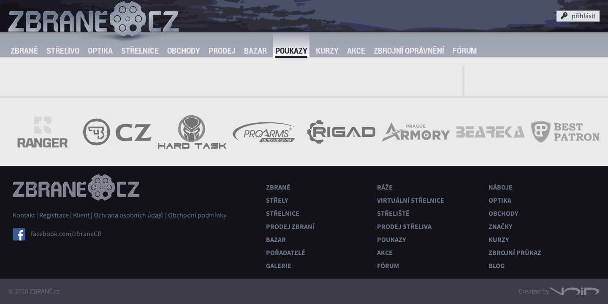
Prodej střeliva (404, 226)
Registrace (54, 215)
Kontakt (24, 215)
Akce (356, 50)
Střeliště (393, 213)
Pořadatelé (285, 252)
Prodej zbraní (290, 226)
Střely (277, 200)
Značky (500, 226)
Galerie (278, 265)
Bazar (255, 50)
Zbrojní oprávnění (409, 50)
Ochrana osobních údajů (129, 215)
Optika (100, 50)
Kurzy (327, 50)
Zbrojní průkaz (515, 252)
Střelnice (140, 50)
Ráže (385, 187)
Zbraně (24, 50)
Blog (497, 265)
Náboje (501, 187)
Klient (81, 215)
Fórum (465, 50)
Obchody (183, 50)
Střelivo (62, 50)
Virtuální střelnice (410, 200)
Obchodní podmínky (197, 215)
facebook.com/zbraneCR (66, 234)
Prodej (222, 50)
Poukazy (291, 50)
